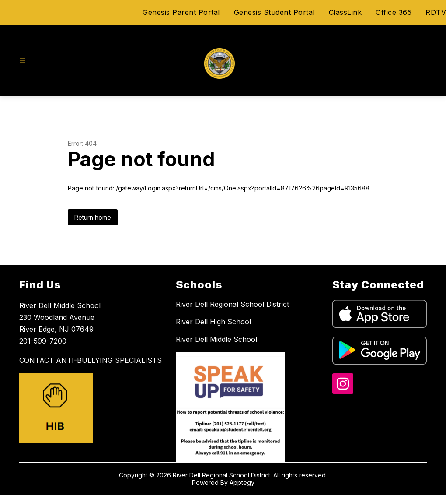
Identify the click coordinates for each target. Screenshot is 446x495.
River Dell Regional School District (232, 304)
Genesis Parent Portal (181, 12)
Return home (92, 217)
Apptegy (242, 482)
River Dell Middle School (216, 339)
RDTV (435, 12)
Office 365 (393, 12)
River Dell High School (213, 321)
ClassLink (345, 12)
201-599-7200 (42, 341)
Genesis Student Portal (274, 12)
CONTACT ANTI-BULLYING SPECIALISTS (90, 360)
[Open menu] (22, 61)
